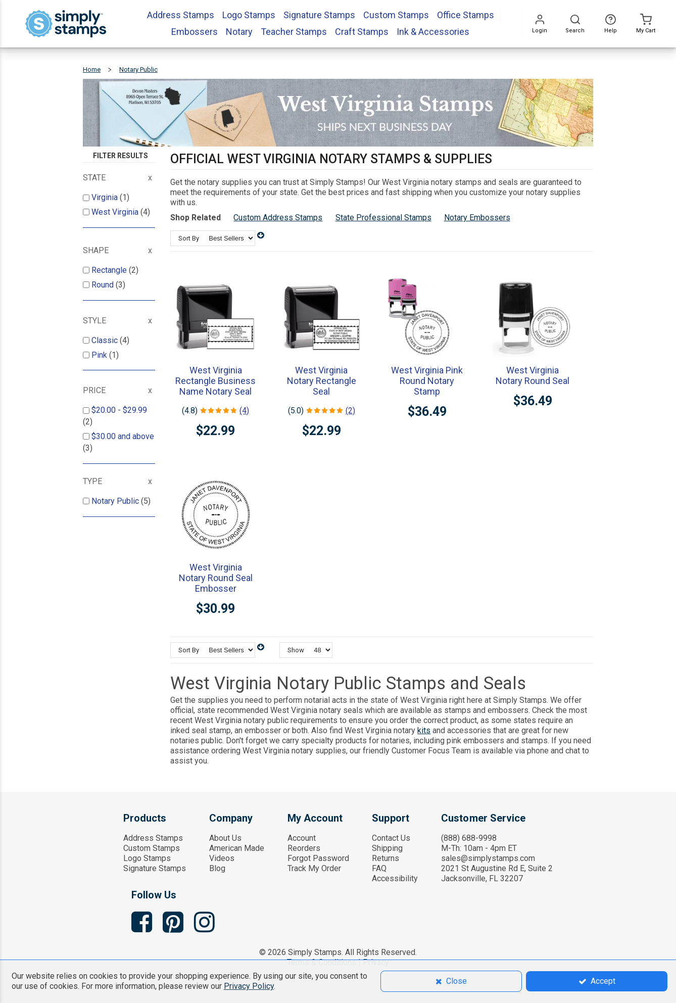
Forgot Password (318, 858)
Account (301, 838)
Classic (105, 340)
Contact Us (391, 838)
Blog (217, 868)
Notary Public (116, 501)
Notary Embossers (477, 217)
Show (295, 650)
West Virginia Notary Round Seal (532, 375)
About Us (225, 838)
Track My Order (314, 868)
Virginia (105, 197)
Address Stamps (153, 838)
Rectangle (110, 270)
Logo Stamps (147, 858)
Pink (100, 355)
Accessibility (395, 878)
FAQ (379, 868)
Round (103, 285)
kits (423, 730)
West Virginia (115, 212)
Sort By (188, 238)
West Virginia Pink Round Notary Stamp (427, 381)
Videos (221, 858)
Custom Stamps (151, 848)
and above (122, 436)
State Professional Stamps (383, 217)
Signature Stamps (154, 868)
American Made (236, 848)
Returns (385, 858)
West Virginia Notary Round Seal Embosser (216, 578)
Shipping (387, 848)
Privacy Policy (249, 986)
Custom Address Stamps (277, 217)
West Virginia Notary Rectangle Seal (321, 381)
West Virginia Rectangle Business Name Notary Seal (215, 381)
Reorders (303, 848)
